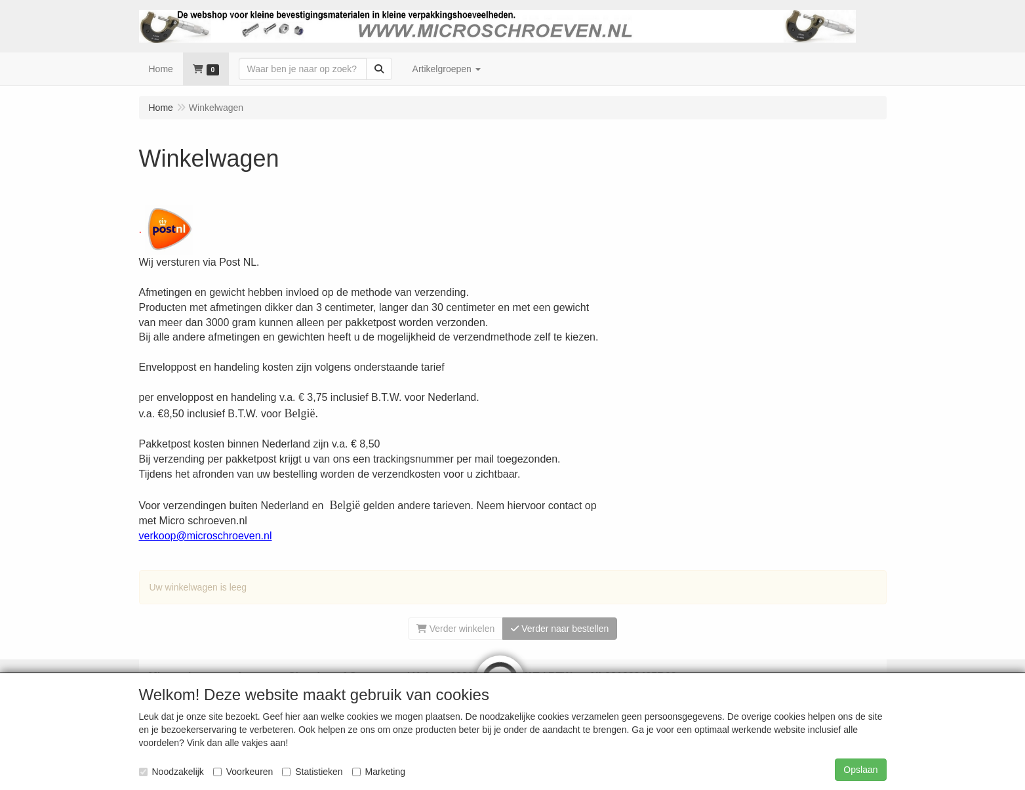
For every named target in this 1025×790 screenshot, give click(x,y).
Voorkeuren (243, 771)
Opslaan (860, 769)
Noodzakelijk (171, 771)
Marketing (378, 771)
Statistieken (312, 771)
